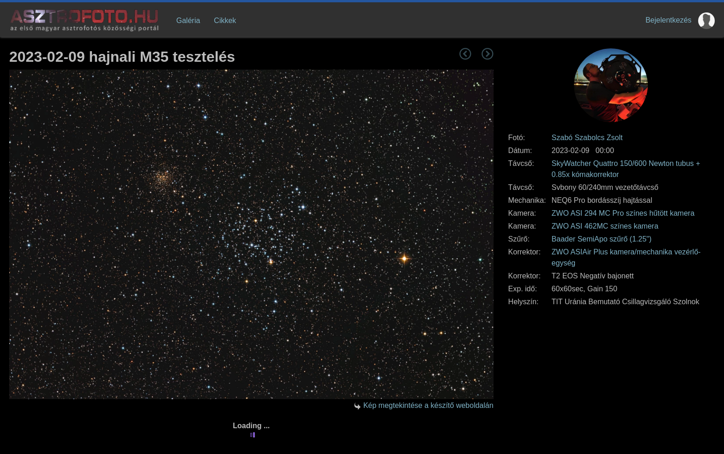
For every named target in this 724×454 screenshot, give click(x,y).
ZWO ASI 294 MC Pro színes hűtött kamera (623, 213)
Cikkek (225, 20)
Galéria (188, 20)
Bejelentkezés (669, 20)
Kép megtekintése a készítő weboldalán (428, 405)
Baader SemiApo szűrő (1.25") (602, 239)
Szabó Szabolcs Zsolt (587, 138)
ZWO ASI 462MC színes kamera (605, 226)
